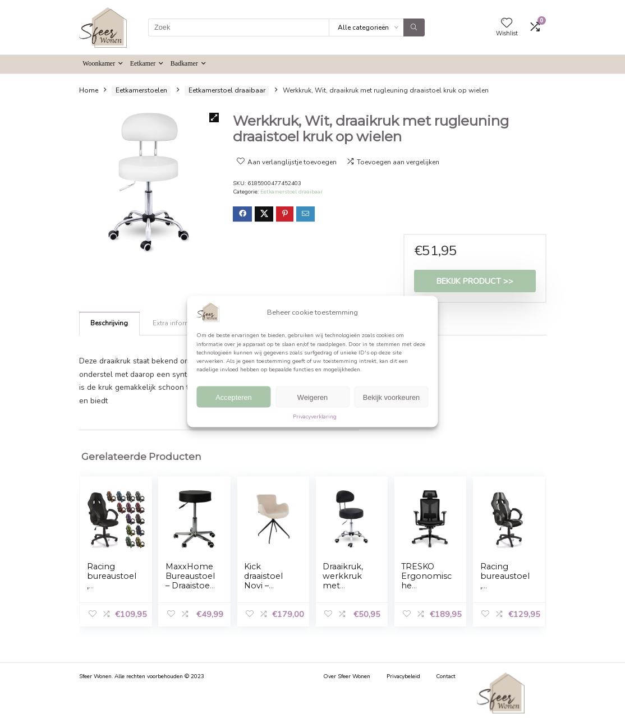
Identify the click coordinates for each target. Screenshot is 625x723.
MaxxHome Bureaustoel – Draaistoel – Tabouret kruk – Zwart (190, 590)
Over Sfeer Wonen (346, 676)
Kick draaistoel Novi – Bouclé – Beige (263, 585)
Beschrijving (109, 323)
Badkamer (184, 63)
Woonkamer (98, 63)
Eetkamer (143, 63)
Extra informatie (177, 323)
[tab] (109, 323)
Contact (446, 676)
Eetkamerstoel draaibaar (227, 90)
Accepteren (233, 397)
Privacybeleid (403, 676)
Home (88, 90)
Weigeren (312, 397)
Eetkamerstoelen (141, 90)
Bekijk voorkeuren (391, 397)
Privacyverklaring (315, 416)
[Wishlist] (506, 23)
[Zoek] (414, 27)
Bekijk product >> (474, 281)
